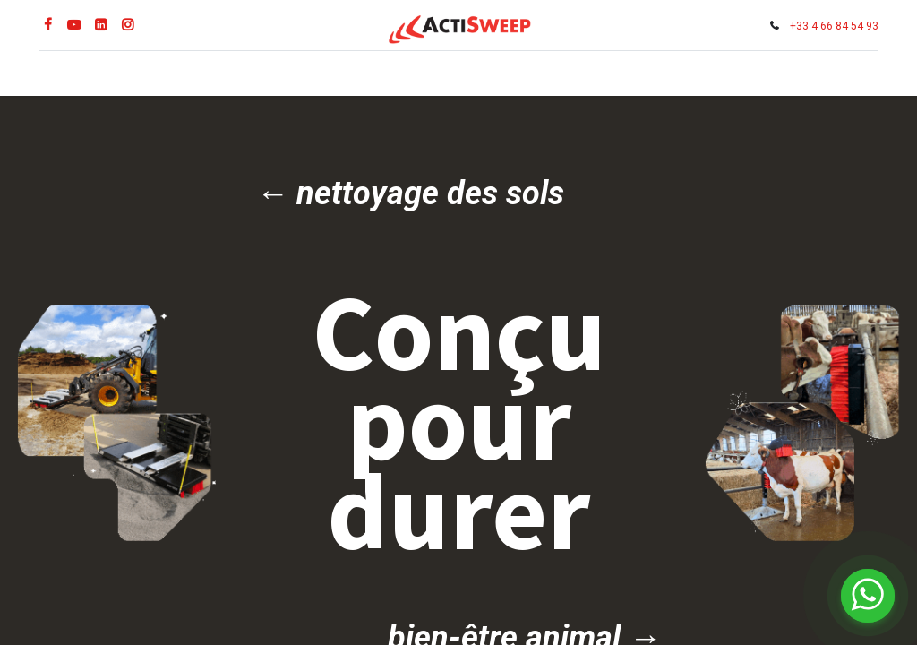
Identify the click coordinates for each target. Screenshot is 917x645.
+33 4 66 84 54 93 (830, 26)
